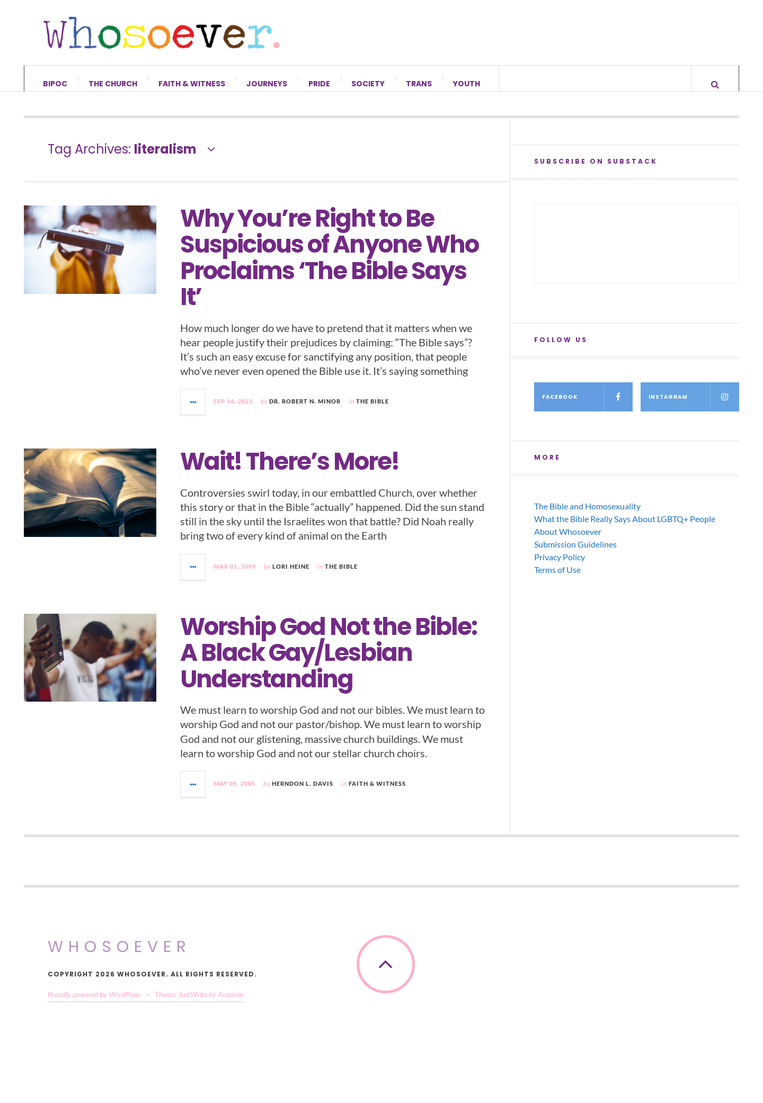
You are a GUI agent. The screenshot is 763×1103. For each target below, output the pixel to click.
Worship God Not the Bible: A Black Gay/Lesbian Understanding (328, 663)
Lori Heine (290, 576)
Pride (319, 83)
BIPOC (55, 83)
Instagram (694, 407)
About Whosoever (567, 542)
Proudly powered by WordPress (94, 1004)
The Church (112, 83)
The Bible (372, 411)
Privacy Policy (559, 567)
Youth (466, 83)
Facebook (587, 407)
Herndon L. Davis (302, 794)
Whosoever (119, 957)
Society (368, 83)
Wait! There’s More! (289, 472)
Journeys (266, 83)
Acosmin (230, 1004)
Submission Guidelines (575, 555)
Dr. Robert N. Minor (305, 411)
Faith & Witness (191, 83)
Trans (419, 83)
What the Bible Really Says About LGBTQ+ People (624, 529)
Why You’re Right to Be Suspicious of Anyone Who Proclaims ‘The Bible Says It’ (329, 268)
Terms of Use (557, 580)
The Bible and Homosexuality (587, 517)
